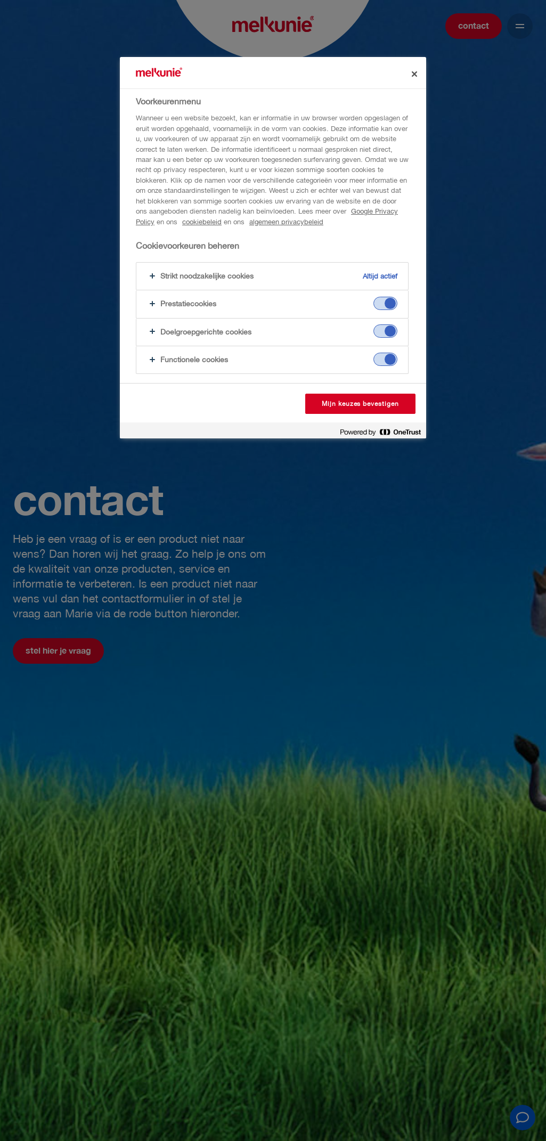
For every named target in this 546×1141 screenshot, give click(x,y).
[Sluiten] (414, 74)
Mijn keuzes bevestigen (360, 404)
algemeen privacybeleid (286, 222)
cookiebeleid (202, 222)
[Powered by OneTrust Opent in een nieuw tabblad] (380, 431)
